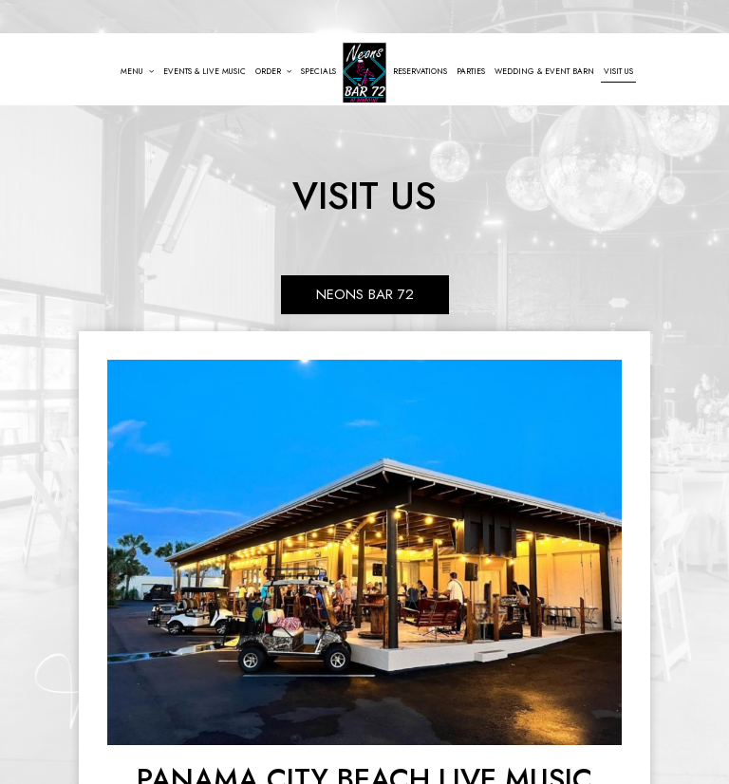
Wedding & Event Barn (544, 71)
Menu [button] (137, 71)
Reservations (420, 71)
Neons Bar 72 (365, 290)
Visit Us (618, 71)
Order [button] (273, 71)
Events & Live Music (204, 71)
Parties (471, 71)
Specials (318, 71)
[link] (364, 73)
